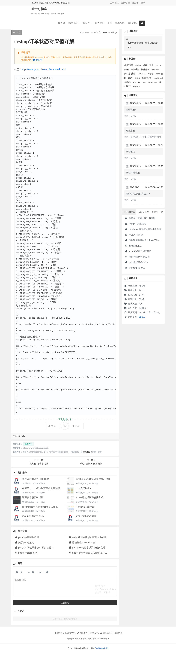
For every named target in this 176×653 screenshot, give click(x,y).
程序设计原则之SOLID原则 (36, 479)
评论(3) (40, 492)
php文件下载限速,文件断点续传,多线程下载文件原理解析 (46, 547)
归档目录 (105, 633)
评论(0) (93, 483)
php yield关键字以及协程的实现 (87, 547)
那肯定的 (130, 130)
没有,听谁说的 (133, 172)
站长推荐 (82, 633)
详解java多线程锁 (85, 506)
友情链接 (125, 2)
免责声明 (116, 633)
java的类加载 (133, 245)
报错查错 (155, 69)
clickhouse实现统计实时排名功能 (93, 479)
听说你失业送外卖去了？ (138, 193)
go (139, 82)
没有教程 (130, 151)
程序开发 (136, 86)
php (23, 436)
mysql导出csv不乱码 (33, 516)
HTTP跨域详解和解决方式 (89, 497)
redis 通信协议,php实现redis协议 (88, 537)
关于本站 (114, 2)
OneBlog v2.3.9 (101, 648)
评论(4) (40, 483)
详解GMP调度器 (135, 268)
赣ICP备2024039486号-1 (98, 639)
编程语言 (74, 23)
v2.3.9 (142, 317)
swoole (142, 73)
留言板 (135, 2)
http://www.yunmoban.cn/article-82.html (43, 69)
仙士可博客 (39, 9)
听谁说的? (131, 109)
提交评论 (65, 602)
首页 (61, 23)
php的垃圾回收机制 (27, 537)
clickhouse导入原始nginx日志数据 (40, 506)
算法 (130, 78)
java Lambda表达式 (86, 516)
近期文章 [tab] (129, 212)
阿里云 (75, 639)
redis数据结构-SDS (136, 262)
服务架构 (99, 23)
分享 (75, 426)
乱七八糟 (119, 23)
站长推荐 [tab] (143, 212)
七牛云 (83, 639)
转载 (17, 32)
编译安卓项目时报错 (32, 497)
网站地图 (70, 633)
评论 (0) (112, 32)
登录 (143, 2)
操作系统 (132, 23)
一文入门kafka (83, 488)
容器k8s (128, 82)
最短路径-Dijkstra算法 (82, 542)
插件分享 (145, 69)
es (134, 82)
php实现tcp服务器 (26, 552)
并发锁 (151, 74)
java (145, 82)
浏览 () (101, 32)
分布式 (137, 78)
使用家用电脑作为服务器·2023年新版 (145, 240)
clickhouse (153, 82)
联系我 (37, 60)
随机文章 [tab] (157, 212)
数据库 (87, 23)
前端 (109, 23)
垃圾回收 (147, 77)
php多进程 (130, 73)
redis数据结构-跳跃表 (137, 257)
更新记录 (93, 633)
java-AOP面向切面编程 (138, 251)
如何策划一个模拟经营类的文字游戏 (41, 488)
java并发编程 (158, 78)
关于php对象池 (24, 542)
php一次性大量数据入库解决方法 (88, 552)
